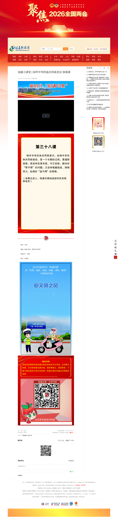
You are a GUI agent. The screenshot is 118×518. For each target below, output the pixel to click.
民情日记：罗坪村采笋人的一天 (97, 71)
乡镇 (25, 60)
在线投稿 (103, 49)
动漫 (78, 56)
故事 (93, 60)
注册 (89, 49)
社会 (40, 60)
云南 (25, 56)
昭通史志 (57, 60)
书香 (72, 56)
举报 (72, 432)
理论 (87, 56)
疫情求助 (83, 485)
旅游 (35, 60)
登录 (96, 49)
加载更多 (20, 475)
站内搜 (65, 49)
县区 (20, 60)
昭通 (14, 60)
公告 (46, 56)
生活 (99, 56)
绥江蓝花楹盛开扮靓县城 (95, 104)
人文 (67, 56)
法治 (46, 60)
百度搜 (71, 49)
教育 (40, 56)
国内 (20, 56)
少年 (55, 56)
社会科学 (66, 60)
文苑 (61, 56)
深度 (93, 56)
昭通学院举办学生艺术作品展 (97, 74)
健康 (87, 60)
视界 (99, 60)
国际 (14, 56)
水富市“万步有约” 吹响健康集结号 (98, 88)
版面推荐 (75, 60)
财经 (35, 56)
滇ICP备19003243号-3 (28, 494)
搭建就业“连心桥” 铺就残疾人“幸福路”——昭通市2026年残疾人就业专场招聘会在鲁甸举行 (97, 79)
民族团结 (24, 435)
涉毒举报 (77, 485)
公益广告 (29, 435)
